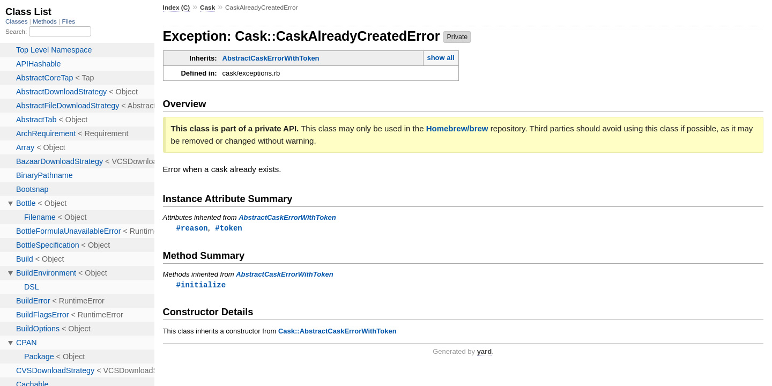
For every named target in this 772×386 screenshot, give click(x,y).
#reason (192, 228)
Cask (207, 7)
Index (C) (176, 7)
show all (440, 58)
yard (484, 352)
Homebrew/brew (457, 128)
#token (228, 228)
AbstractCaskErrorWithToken (271, 58)
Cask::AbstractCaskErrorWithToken (337, 332)
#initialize (201, 285)
